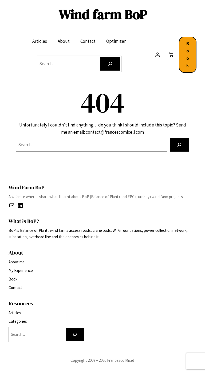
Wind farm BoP (102, 14)
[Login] (157, 54)
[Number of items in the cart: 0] (171, 54)
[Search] (110, 64)
